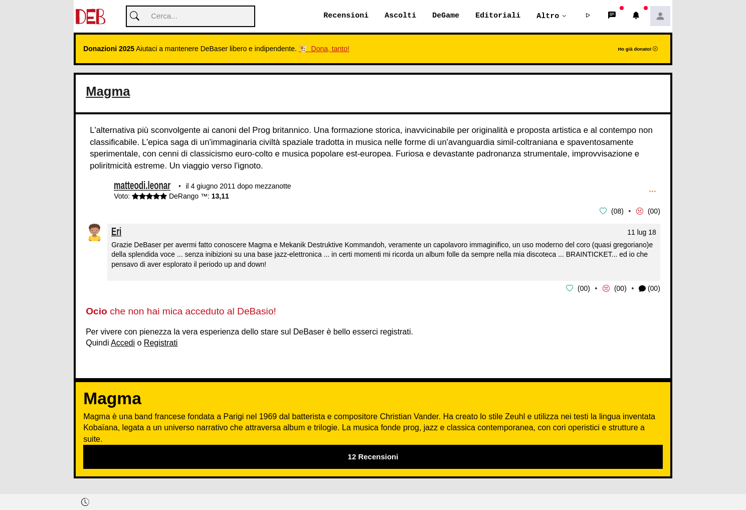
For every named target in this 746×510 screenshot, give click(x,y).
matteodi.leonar (142, 186)
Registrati (161, 342)
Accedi (123, 342)
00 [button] (654, 212)
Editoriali (497, 16)
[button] (588, 17)
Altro (547, 16)
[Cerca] (190, 17)
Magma (108, 92)
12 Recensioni (373, 456)
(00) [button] (649, 288)
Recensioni (345, 16)
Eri (116, 231)
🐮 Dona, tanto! (324, 49)
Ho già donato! (638, 49)
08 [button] (618, 212)
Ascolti (400, 16)
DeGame (445, 16)
